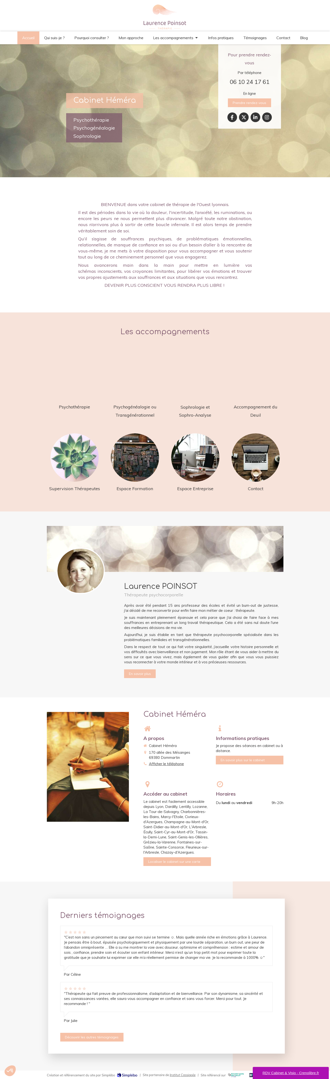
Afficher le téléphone (166, 763)
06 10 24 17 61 (249, 81)
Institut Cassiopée (183, 1075)
